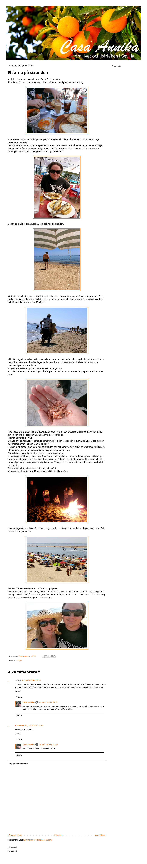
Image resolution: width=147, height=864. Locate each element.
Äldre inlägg (99, 835)
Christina (19, 725)
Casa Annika (29, 702)
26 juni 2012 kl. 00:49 (48, 745)
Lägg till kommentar (18, 763)
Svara (17, 691)
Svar (20, 697)
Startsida (58, 835)
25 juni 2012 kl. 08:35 (31, 680)
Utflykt (19, 660)
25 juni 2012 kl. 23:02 (34, 725)
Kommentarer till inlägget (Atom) (37, 840)
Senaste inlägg (15, 835)
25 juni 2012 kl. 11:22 (48, 702)
